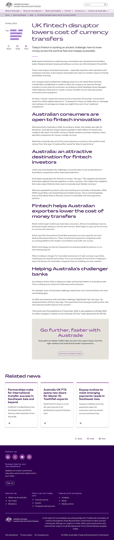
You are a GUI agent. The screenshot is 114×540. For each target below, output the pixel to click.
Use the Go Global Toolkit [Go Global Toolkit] (70, 354)
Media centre (68, 504)
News (32, 15)
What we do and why (17, 498)
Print (26, 47)
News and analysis (54, 11)
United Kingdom (16, 33)
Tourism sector (41, 500)
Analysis (65, 498)
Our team (12, 501)
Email (18, 47)
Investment (14, 39)
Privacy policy (26, 535)
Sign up (10, 483)
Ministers (12, 504)
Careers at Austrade (98, 11)
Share (9, 47)
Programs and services (45, 506)
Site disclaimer (11, 535)
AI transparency (42, 535)
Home (7, 15)
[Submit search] (105, 4)
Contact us (81, 11)
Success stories (16, 36)
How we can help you (33, 11)
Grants (38, 503)
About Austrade (13, 11)
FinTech (13, 30)
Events (69, 11)
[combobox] (93, 4)
